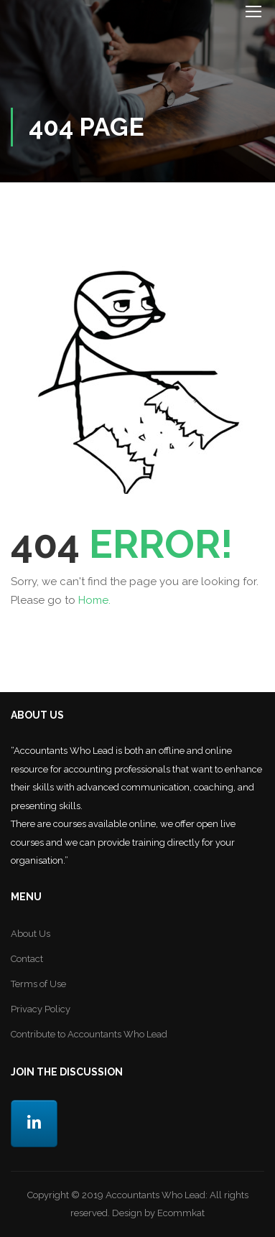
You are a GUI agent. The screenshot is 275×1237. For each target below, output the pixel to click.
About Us (30, 933)
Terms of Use (38, 984)
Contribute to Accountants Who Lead (89, 1034)
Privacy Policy (40, 1009)
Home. (94, 600)
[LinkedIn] (34, 1124)
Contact (27, 958)
